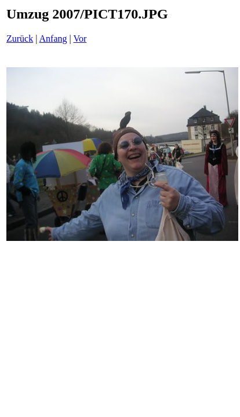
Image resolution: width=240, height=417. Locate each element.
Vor (79, 38)
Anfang (53, 38)
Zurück (19, 38)
